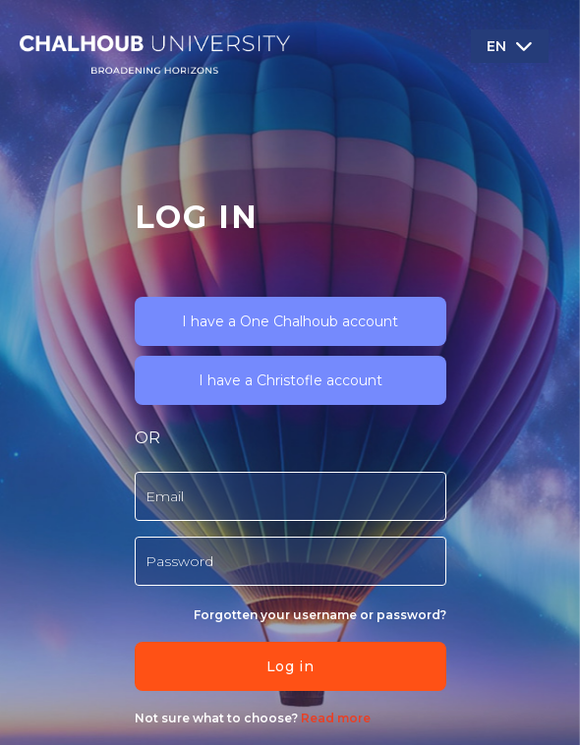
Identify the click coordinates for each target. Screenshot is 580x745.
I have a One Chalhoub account (290, 321)
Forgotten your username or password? (320, 614)
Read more (334, 718)
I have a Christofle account (290, 380)
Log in (290, 666)
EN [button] (496, 46)
